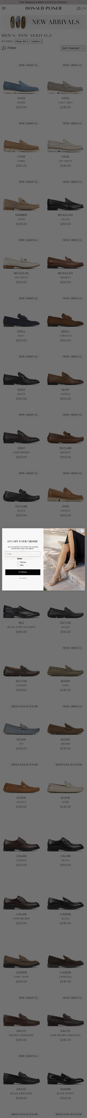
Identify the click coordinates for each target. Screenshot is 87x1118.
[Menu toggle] (3, 8)
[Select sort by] (73, 48)
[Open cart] (81, 8)
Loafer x (37, 41)
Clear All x (21, 41)
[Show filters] (8, 48)
